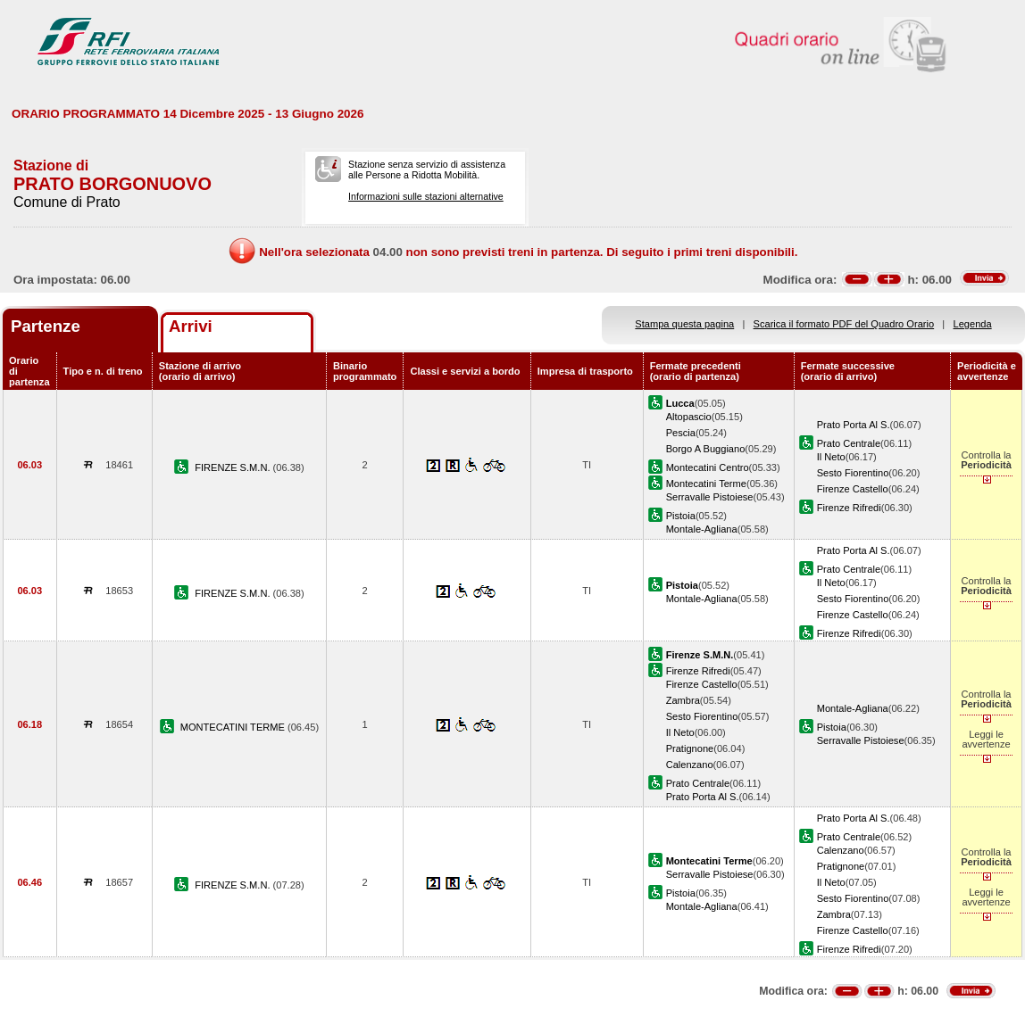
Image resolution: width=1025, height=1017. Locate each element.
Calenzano (689, 764)
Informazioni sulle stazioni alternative (426, 196)
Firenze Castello (852, 489)
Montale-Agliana (702, 529)
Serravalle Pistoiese (710, 497)
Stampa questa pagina (684, 323)
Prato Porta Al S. (853, 424)
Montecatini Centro (707, 467)
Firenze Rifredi (849, 507)
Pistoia (681, 515)
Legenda (973, 323)
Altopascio (689, 416)
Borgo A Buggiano (706, 448)
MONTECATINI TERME (234, 727)
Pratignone (690, 748)
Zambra (683, 700)
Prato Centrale (848, 443)
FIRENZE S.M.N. (233, 467)
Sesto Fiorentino (853, 472)
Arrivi (190, 326)
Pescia (681, 432)
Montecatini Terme (706, 483)
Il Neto (831, 456)
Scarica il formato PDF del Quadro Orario (844, 323)
